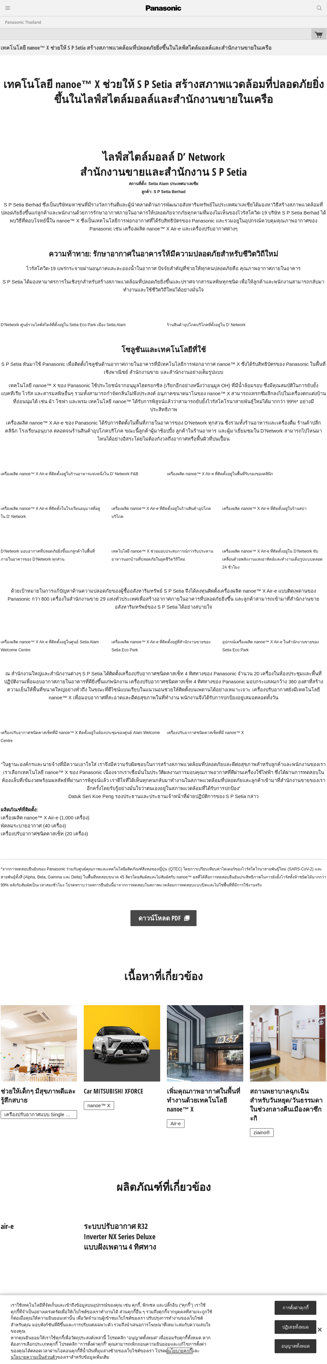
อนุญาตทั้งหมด (295, 1346)
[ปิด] (319, 1329)
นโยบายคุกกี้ (180, 1350)
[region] (163, 1329)
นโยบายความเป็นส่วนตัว (34, 1357)
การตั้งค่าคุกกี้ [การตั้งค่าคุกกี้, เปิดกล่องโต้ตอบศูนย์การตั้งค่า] (296, 1307)
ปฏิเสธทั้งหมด (295, 1326)
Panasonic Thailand (23, 22)
